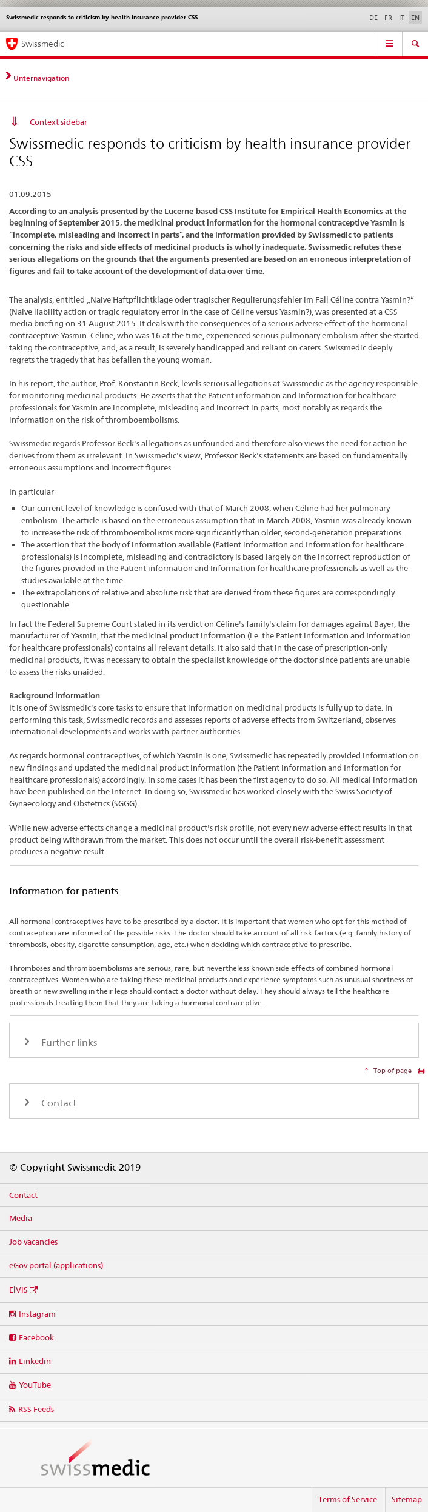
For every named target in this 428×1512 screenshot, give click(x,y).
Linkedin (35, 1361)
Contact (23, 1195)
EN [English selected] (415, 17)
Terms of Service (347, 1499)
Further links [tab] (68, 1042)
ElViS (18, 1289)
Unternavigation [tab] (41, 77)
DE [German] (373, 17)
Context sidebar (58, 122)
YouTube (35, 1385)
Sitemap (407, 1499)
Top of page (392, 1070)
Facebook (36, 1337)
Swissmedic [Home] (42, 43)
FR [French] (388, 17)
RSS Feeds (36, 1409)
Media (20, 1218)
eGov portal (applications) (56, 1265)
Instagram (37, 1314)
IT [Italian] (401, 17)
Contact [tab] (57, 1103)
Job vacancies (33, 1241)
